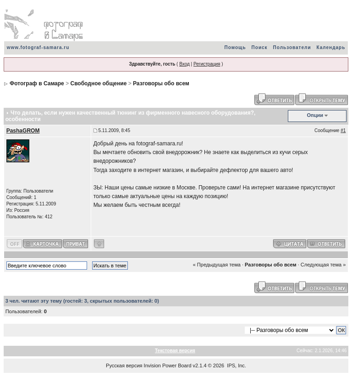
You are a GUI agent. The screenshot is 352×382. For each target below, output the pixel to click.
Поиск (260, 47)
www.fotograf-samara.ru (38, 47)
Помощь (235, 47)
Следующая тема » (323, 264)
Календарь (331, 47)
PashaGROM (23, 130)
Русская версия (124, 365)
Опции (315, 115)
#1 (343, 130)
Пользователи (292, 47)
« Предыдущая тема (217, 264)
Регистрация (206, 63)
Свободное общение (98, 83)
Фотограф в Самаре (37, 83)
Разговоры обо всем (161, 83)
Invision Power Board (168, 365)
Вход (184, 63)
